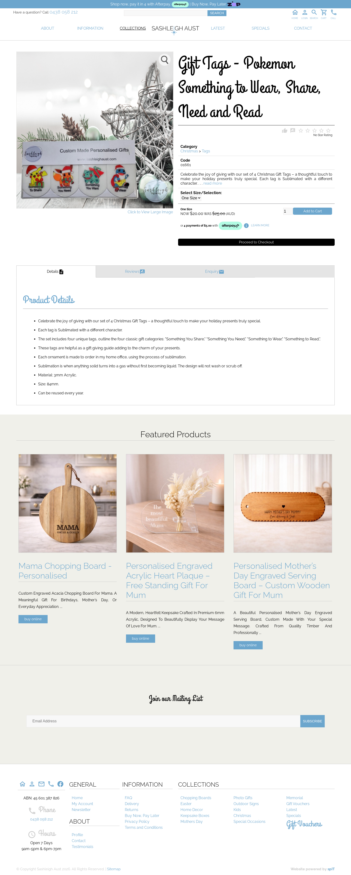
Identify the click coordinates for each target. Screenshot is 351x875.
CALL (333, 18)
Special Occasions (250, 821)
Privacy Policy (137, 821)
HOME (295, 18)
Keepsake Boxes (194, 815)
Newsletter (81, 809)
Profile (77, 835)
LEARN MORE (256, 225)
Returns (131, 809)
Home (77, 798)
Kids (237, 809)
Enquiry (215, 271)
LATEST (218, 28)
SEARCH (314, 18)
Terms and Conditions (144, 827)
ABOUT (47, 28)
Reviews (135, 271)
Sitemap (114, 869)
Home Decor (191, 809)
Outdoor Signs (246, 804)
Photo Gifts (243, 798)
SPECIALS (261, 28)
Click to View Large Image (150, 212)
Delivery (132, 804)
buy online (33, 619)
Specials (293, 815)
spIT (331, 869)
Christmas (189, 151)
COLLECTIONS (133, 28)
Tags (206, 151)
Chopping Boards (195, 798)
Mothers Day (191, 821)
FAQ (128, 798)
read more (212, 183)
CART (323, 18)
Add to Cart (312, 211)
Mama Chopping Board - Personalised (65, 570)
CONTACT (303, 28)
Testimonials (82, 846)
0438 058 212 (64, 12)
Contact (79, 841)
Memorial (294, 798)
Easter (186, 804)
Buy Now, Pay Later (142, 815)
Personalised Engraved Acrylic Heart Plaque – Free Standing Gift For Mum (169, 580)
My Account (82, 804)
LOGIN (304, 18)
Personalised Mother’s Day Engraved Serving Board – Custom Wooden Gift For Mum (282, 580)
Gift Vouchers (298, 804)
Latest (291, 809)
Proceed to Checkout (256, 242)
